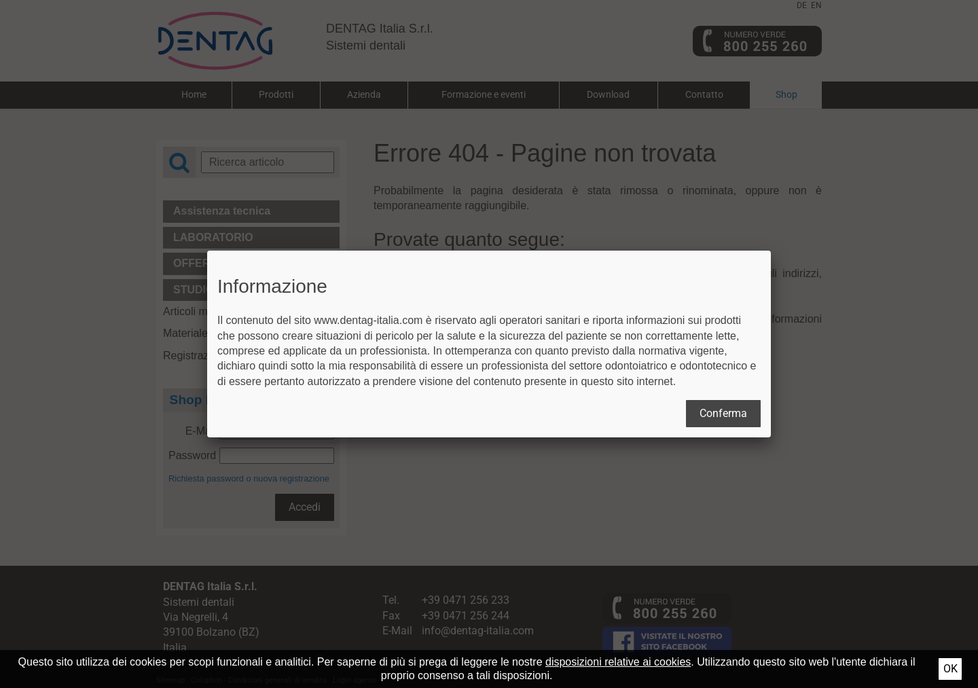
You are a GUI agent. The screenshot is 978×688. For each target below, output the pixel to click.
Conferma (723, 413)
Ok (950, 668)
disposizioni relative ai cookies (618, 662)
